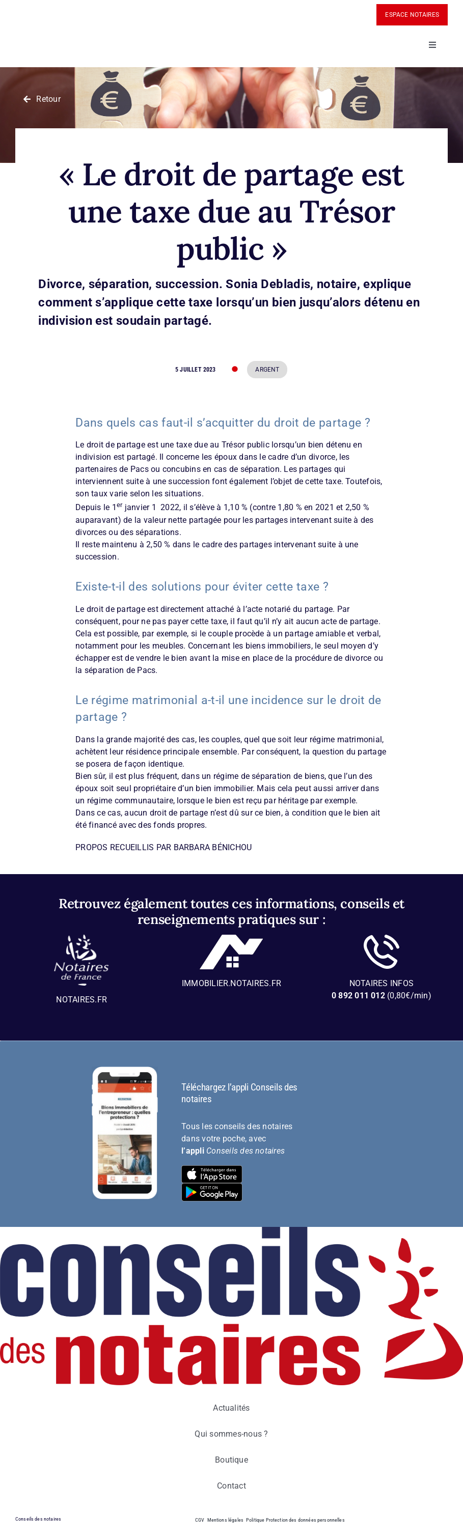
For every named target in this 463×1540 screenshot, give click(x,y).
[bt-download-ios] (211, 1169)
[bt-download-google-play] (211, 1187)
